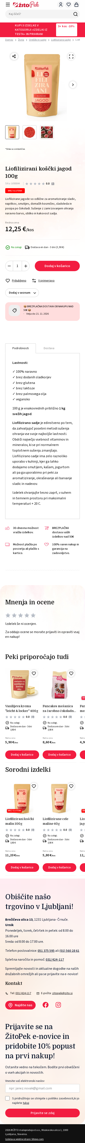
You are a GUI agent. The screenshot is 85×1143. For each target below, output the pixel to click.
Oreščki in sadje (37, 40)
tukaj (26, 1103)
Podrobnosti (20, 348)
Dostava (49, 348)
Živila (21, 40)
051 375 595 (46, 950)
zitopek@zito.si (62, 993)
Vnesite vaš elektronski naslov (25, 1081)
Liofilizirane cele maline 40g (55, 821)
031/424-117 (55, 959)
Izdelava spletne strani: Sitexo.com (24, 1139)
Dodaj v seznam (24, 293)
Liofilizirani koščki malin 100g (19, 821)
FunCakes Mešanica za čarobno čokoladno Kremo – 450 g (59, 708)
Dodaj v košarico (57, 266)
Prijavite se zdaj (43, 1113)
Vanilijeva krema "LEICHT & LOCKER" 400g (21, 708)
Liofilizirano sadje (61, 40)
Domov (9, 40)
